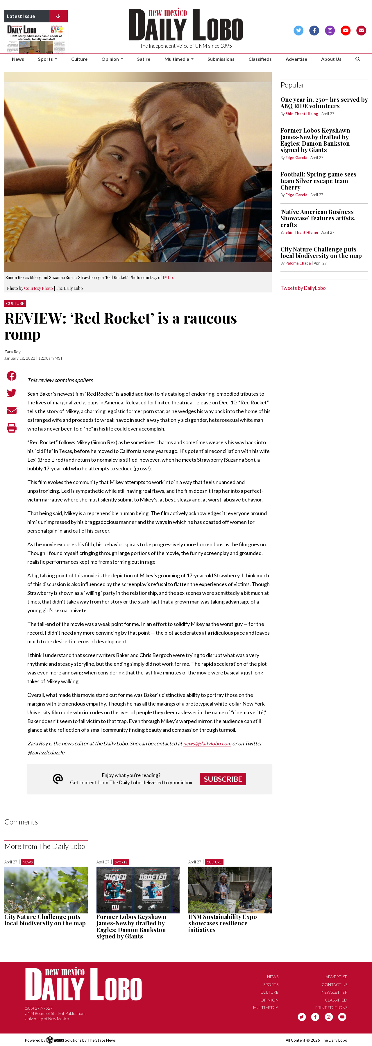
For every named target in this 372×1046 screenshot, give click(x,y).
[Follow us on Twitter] (298, 30)
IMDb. (168, 277)
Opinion (269, 999)
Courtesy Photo (38, 288)
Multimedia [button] (177, 59)
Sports (121, 862)
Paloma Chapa (298, 263)
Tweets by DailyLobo (303, 288)
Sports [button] (46, 59)
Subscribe (223, 778)
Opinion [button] (110, 59)
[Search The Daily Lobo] (358, 59)
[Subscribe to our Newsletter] (361, 30)
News (18, 59)
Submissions (221, 59)
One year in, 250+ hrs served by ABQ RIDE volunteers (324, 102)
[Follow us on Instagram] (330, 30)
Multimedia (265, 1007)
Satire (143, 59)
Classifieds (260, 59)
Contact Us (334, 984)
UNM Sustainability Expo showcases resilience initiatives (222, 922)
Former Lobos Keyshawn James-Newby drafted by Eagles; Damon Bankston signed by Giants (131, 926)
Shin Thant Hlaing (302, 113)
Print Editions (331, 1007)
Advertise (296, 59)
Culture (79, 59)
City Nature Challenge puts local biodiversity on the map (45, 919)
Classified (336, 999)
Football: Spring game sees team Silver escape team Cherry (318, 180)
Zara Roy (12, 351)
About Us (331, 59)
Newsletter (334, 992)
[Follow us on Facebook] (314, 30)
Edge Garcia (296, 157)
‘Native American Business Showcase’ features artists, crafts (317, 218)
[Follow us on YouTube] (345, 30)
